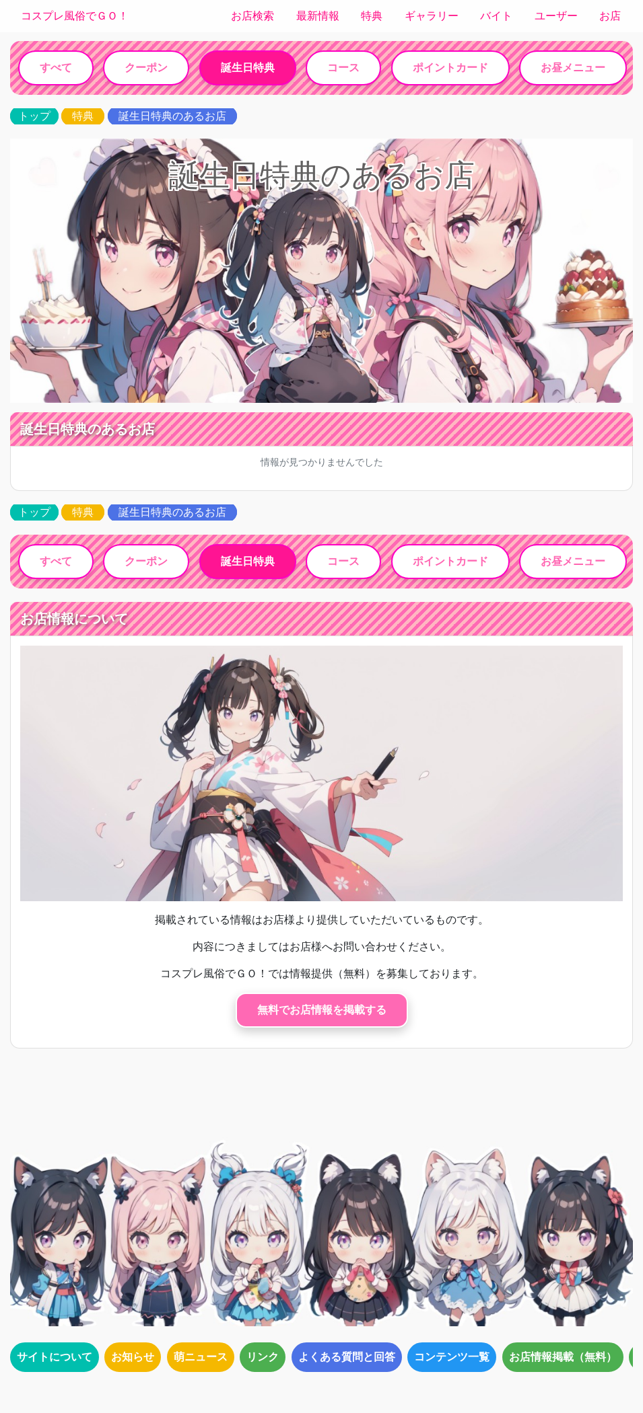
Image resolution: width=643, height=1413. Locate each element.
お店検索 (252, 16)
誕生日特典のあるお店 (172, 116)
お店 (610, 16)
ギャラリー (432, 16)
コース (343, 67)
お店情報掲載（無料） (563, 1357)
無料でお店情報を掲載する (321, 1010)
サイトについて (54, 1357)
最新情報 (317, 16)
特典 (371, 16)
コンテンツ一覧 (451, 1357)
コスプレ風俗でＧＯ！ (75, 16)
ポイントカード (450, 67)
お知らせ (132, 1357)
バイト (496, 16)
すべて (56, 67)
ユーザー (556, 16)
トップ (34, 116)
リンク (262, 1357)
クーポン (146, 67)
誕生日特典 (248, 67)
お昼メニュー (573, 67)
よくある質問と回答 (346, 1357)
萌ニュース (201, 1357)
